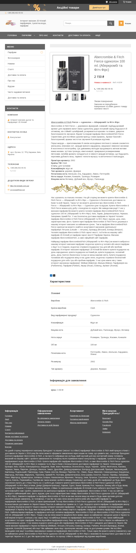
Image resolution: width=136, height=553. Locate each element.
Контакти (58, 35)
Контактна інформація (14, 433)
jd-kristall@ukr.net (17, 190)
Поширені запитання (14, 443)
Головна (12, 35)
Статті (11, 69)
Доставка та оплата (79, 35)
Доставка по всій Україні (48, 425)
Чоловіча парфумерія (79, 419)
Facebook (106, 425)
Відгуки (11, 86)
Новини (11, 64)
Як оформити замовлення (48, 418)
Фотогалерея (14, 58)
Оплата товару (44, 422)
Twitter (104, 429)
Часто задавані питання (19, 92)
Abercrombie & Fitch (61, 122)
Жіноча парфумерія (78, 423)
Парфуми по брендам (79, 416)
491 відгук (113, 2)
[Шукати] (110, 23)
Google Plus (107, 422)
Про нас (43, 35)
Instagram (106, 432)
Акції (97, 35)
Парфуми (26, 35)
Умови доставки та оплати (16, 436)
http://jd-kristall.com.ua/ (19, 186)
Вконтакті (106, 418)
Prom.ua (81, 547)
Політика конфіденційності (98, 549)
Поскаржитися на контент (77, 549)
